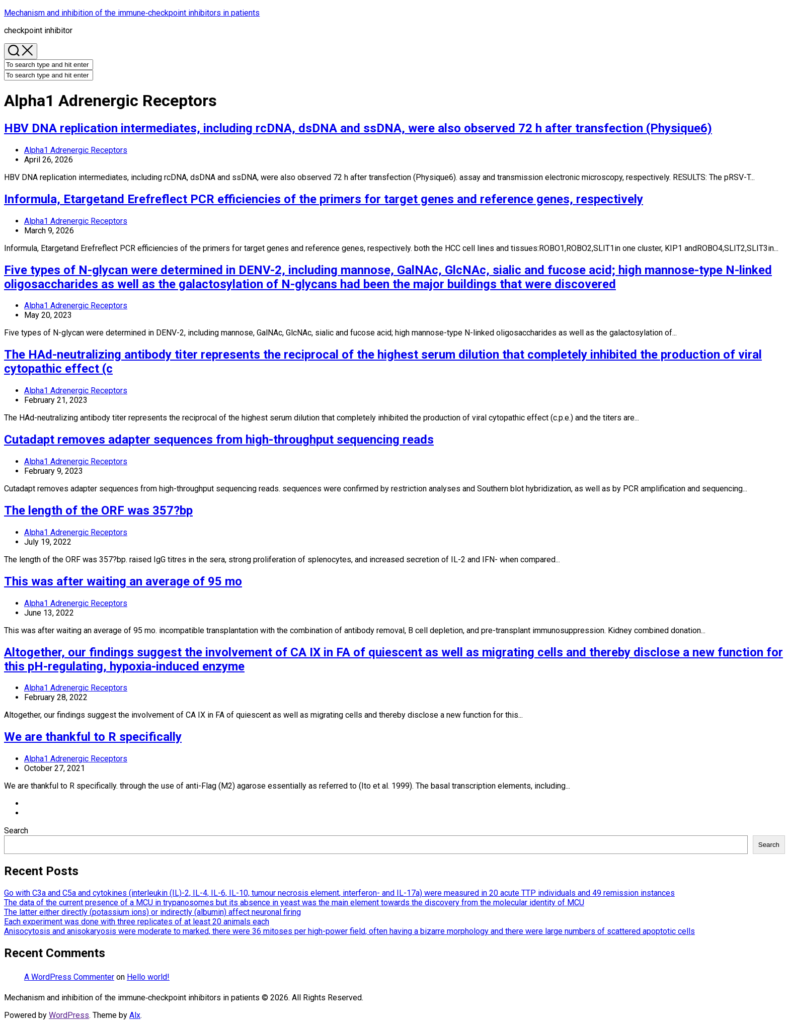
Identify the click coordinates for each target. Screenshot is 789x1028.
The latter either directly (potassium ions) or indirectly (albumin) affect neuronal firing (152, 912)
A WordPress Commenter (69, 977)
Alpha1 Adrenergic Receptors (75, 150)
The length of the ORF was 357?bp (98, 510)
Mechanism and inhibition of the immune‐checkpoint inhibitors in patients (132, 13)
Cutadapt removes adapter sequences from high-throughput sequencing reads (219, 440)
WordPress (69, 1015)
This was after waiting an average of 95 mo (123, 581)
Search (16, 830)
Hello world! (148, 977)
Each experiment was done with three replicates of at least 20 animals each (136, 921)
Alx (134, 1015)
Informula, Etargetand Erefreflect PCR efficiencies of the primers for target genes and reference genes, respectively (323, 199)
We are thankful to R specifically (93, 737)
